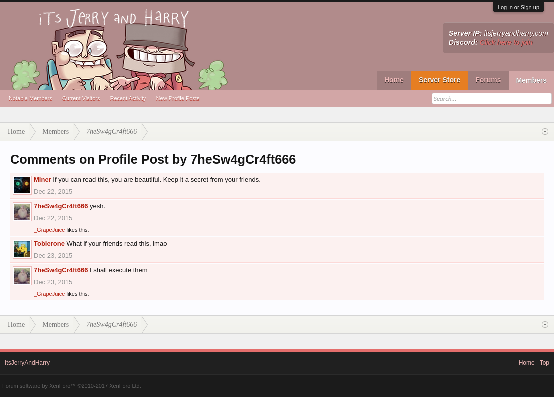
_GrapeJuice (49, 230)
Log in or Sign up (518, 7)
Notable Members (30, 98)
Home (394, 80)
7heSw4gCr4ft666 (61, 206)
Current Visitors (81, 98)
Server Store (439, 80)
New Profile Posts (178, 98)
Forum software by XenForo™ (71, 386)
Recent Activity (128, 98)
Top (544, 362)
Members (531, 80)
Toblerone (49, 243)
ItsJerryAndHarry (27, 362)
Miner (42, 179)
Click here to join (506, 42)
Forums (488, 80)
